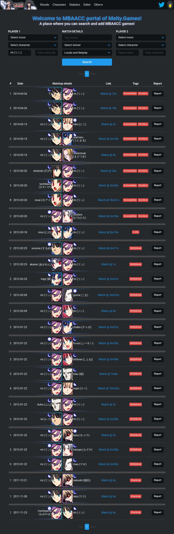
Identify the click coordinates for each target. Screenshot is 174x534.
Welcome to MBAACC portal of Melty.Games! (87, 18)
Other (97, 4)
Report (157, 93)
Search (87, 62)
